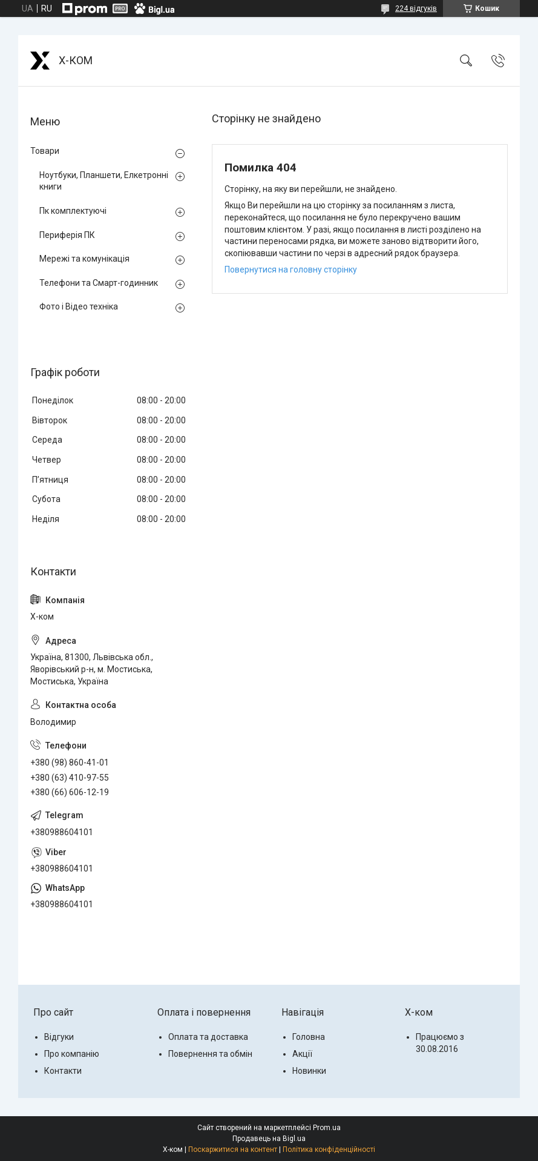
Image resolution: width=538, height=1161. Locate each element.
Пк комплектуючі (73, 211)
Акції (302, 1054)
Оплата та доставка (208, 1037)
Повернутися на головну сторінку (291, 269)
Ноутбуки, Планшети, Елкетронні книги (103, 181)
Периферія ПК (67, 235)
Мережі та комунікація (84, 258)
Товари (44, 151)
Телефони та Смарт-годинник (98, 283)
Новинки (309, 1071)
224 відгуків (416, 8)
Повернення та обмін (210, 1054)
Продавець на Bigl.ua (269, 1138)
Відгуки (59, 1037)
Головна (308, 1037)
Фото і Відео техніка (78, 306)
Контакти (63, 1071)
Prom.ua (327, 1127)
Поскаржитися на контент (232, 1149)
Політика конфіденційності (329, 1149)
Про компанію (71, 1054)
